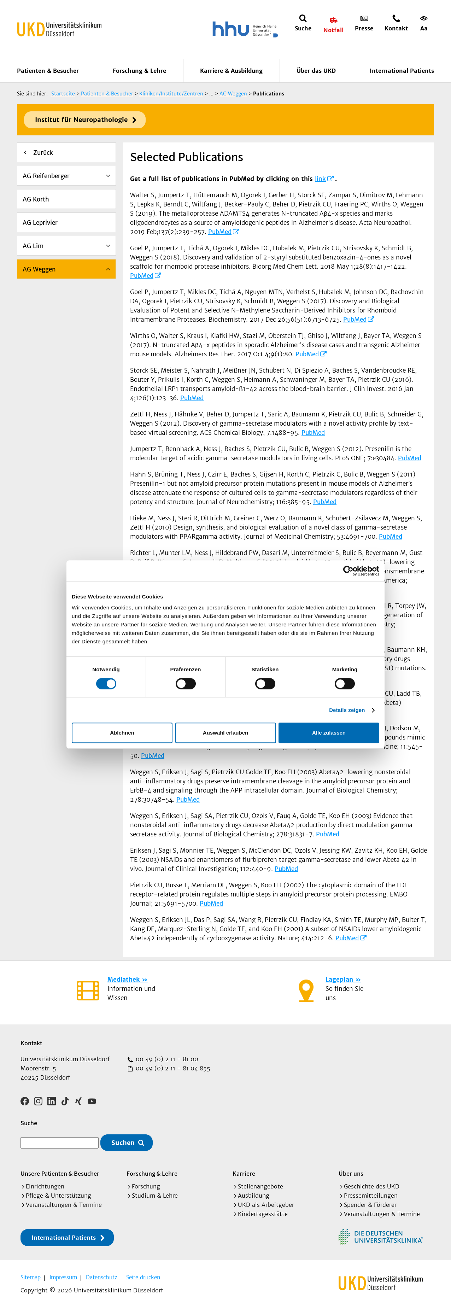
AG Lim (33, 246)
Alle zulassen (329, 733)
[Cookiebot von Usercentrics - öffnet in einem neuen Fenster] (348, 571)
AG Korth (36, 199)
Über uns (351, 1173)
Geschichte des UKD (371, 1186)
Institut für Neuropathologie (81, 120)
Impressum (63, 1277)
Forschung (146, 1186)
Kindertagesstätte (263, 1213)
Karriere (244, 1173)
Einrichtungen (45, 1186)
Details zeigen (347, 710)
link (320, 179)
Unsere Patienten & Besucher (59, 1173)
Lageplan (339, 979)
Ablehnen (122, 733)
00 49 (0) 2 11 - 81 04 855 (172, 1068)
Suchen (123, 1143)
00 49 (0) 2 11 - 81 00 (166, 1059)
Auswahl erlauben (225, 733)
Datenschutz (101, 1277)
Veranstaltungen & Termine (64, 1204)
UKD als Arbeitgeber (266, 1204)
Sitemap (30, 1277)
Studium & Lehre (155, 1195)
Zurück (43, 153)
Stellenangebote (260, 1186)
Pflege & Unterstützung (58, 1195)
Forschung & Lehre (139, 70)
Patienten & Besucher (48, 70)
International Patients (402, 70)
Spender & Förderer (370, 1204)
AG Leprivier (40, 223)
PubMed (220, 232)
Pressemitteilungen (371, 1195)
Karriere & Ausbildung (231, 70)
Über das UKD (316, 70)
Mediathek (123, 979)
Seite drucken (143, 1277)
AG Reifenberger (46, 176)
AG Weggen (39, 269)
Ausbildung (253, 1195)
